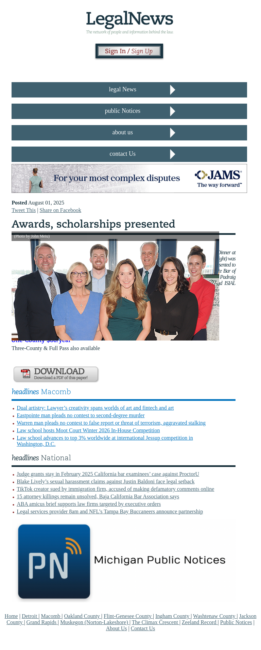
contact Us (123, 153)
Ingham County (173, 616)
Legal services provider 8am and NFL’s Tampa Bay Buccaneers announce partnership (110, 511)
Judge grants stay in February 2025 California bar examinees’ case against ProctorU (108, 474)
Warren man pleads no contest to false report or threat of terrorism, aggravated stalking (111, 423)
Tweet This (24, 210)
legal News (122, 89)
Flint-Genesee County (128, 616)
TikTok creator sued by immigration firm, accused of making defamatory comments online (115, 489)
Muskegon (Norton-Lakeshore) (94, 622)
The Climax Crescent (155, 622)
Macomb (51, 616)
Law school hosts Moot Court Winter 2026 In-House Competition (88, 430)
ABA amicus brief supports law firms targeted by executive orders (89, 504)
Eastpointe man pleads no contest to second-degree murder (80, 415)
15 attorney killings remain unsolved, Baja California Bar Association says (98, 496)
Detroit (30, 616)
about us (122, 132)
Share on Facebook (60, 210)
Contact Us (143, 628)
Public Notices (236, 622)
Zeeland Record (200, 622)
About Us (116, 628)
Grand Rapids (42, 622)
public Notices (122, 110)
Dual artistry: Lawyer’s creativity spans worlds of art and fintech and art (95, 408)
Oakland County (82, 616)
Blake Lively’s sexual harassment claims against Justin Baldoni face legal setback (105, 481)
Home (11, 616)
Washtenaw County (215, 616)
